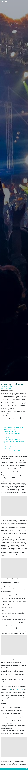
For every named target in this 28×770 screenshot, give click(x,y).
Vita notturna (11, 390)
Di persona (7, 437)
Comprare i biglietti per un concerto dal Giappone (13, 433)
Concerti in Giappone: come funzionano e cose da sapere (13, 427)
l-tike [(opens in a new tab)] (25, 758)
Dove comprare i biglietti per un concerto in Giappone (13, 431)
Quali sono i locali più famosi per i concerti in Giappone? (13, 444)
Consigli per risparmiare (4, 390)
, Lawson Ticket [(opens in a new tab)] (23, 688)
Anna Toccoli (9, 388)
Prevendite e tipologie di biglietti (9, 429)
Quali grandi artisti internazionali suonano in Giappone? (13, 450)
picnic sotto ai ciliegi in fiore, (16, 400)
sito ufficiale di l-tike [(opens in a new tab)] (6, 735)
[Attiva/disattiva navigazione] (26, 1)
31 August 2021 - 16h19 (4, 388)
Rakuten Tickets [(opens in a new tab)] (20, 689)
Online (6, 435)
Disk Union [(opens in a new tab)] (23, 763)
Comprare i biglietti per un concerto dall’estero (12, 439)
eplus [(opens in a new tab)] (10, 689)
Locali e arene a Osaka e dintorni (9, 448)
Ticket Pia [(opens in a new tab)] (12, 688)
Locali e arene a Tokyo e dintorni (10, 446)
